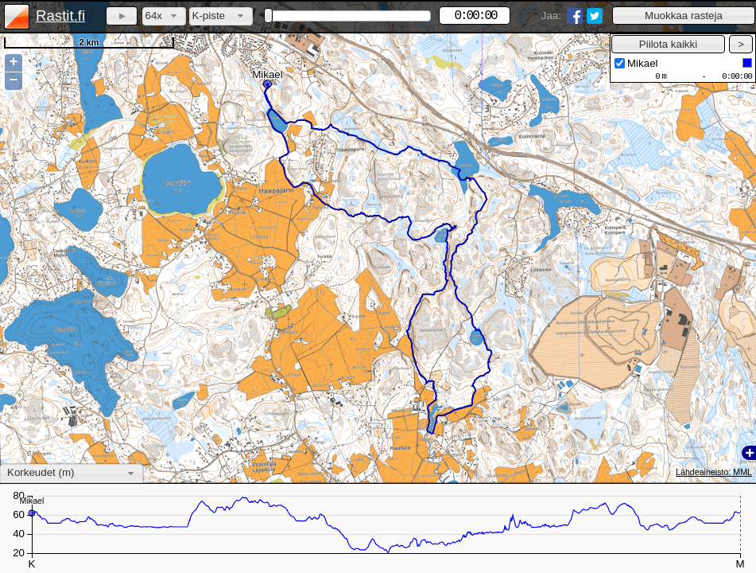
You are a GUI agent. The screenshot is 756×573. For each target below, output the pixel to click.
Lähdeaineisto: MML (714, 472)
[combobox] (164, 16)
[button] (683, 15)
